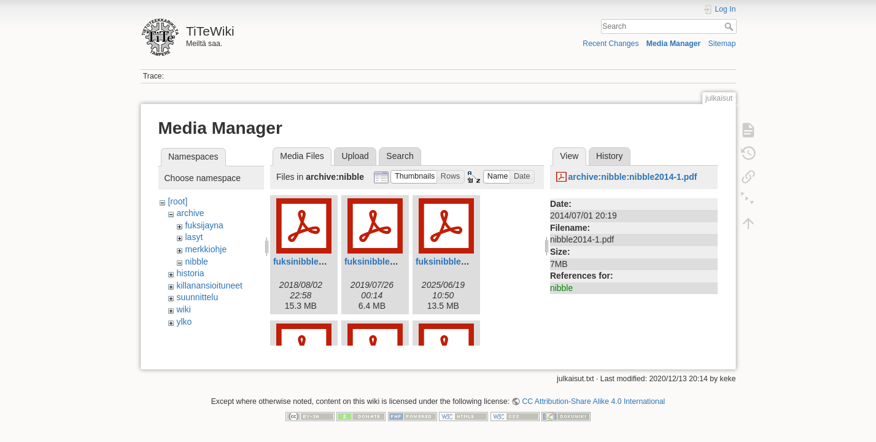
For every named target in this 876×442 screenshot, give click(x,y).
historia (190, 273)
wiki (183, 309)
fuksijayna (204, 225)
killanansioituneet (209, 285)
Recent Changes (610, 43)
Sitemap (722, 43)
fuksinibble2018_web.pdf (324, 261)
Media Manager (673, 43)
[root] (177, 201)
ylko (184, 322)
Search (730, 26)
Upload (354, 156)
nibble (196, 261)
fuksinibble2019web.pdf (392, 261)
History (609, 156)
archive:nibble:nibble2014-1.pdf (632, 177)
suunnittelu (197, 297)
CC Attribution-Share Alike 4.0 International (593, 396)
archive (190, 213)
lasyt (194, 237)
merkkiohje (206, 249)
